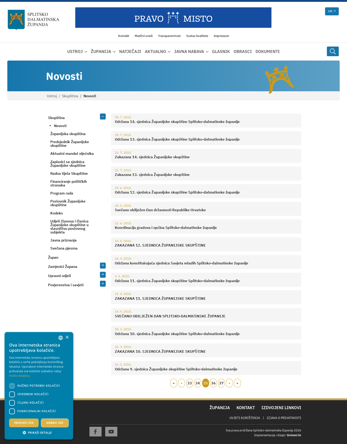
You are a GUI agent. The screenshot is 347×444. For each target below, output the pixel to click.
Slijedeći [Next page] (229, 383)
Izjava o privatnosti (284, 418)
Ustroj (52, 96)
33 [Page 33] (189, 383)
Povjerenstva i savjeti (65, 285)
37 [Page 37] (221, 383)
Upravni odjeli (59, 275)
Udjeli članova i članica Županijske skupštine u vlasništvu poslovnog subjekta (69, 226)
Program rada (61, 193)
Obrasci (243, 51)
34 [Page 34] (197, 383)
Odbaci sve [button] (54, 423)
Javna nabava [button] (189, 51)
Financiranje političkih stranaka (68, 183)
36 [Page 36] (213, 383)
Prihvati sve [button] (24, 423)
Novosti (60, 125)
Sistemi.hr (294, 435)
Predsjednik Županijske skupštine (69, 143)
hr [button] (330, 11)
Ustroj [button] (75, 51)
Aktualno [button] (155, 51)
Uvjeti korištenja (244, 418)
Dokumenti (268, 51)
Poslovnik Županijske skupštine (68, 203)
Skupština (70, 96)
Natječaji (130, 51)
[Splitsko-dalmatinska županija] (33, 20)
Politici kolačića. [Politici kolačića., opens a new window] (19, 376)
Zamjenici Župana (62, 266)
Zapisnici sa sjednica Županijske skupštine (68, 163)
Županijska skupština (68, 133)
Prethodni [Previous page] (181, 383)
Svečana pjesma (64, 248)
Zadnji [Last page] (237, 383)
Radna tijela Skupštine (69, 173)
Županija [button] (101, 51)
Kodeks (56, 213)
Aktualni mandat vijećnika (72, 153)
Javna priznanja (63, 240)
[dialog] (39, 385)
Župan (53, 257)
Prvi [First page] (173, 383)
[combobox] (60, 338)
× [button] (67, 337)
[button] (39, 432)
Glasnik (221, 51)
